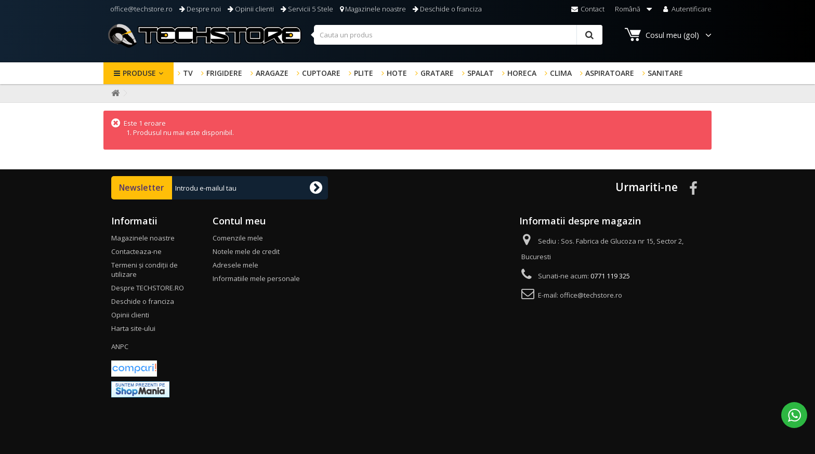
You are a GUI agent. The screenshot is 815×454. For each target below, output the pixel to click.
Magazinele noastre (373, 9)
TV (188, 73)
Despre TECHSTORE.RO (147, 287)
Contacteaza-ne (136, 251)
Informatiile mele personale (256, 278)
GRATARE (437, 73)
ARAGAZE (272, 73)
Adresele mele (235, 265)
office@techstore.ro (141, 9)
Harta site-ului (133, 328)
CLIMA (561, 73)
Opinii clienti (251, 9)
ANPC (119, 346)
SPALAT (480, 73)
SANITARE (665, 73)
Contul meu (239, 221)
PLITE (363, 73)
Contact (588, 9)
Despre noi (200, 9)
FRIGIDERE (224, 73)
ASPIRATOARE (609, 73)
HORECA (521, 73)
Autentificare (686, 9)
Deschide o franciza (447, 9)
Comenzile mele (238, 238)
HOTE (397, 73)
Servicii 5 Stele (307, 9)
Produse (139, 73)
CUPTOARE (321, 73)
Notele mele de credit (246, 251)
